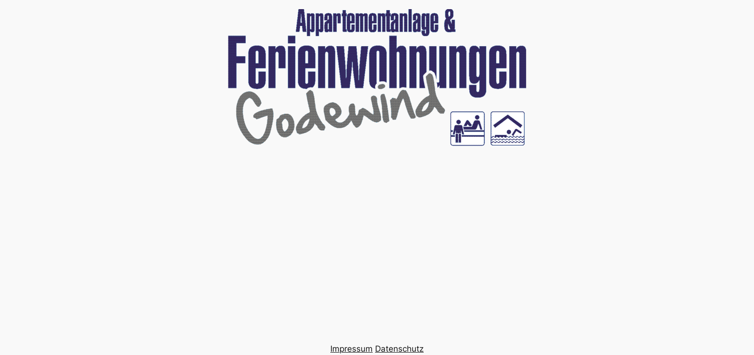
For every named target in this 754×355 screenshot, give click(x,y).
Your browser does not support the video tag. (377, 177)
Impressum (351, 349)
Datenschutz (399, 349)
